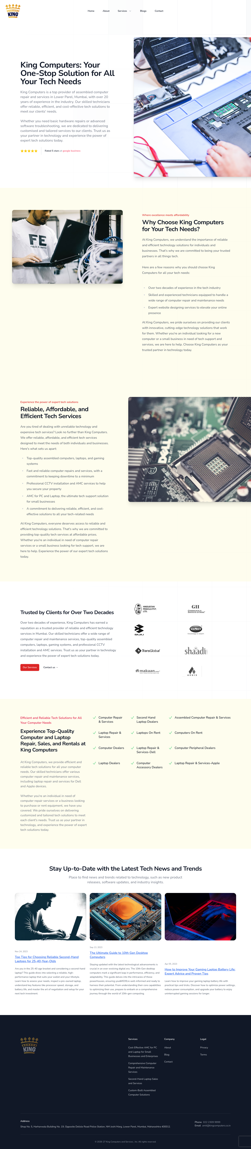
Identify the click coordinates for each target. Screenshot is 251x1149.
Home (91, 11)
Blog (166, 1054)
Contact (159, 11)
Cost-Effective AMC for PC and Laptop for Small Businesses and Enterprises (143, 1052)
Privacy (204, 1047)
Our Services (30, 667)
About (106, 11)
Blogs (143, 11)
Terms (203, 1054)
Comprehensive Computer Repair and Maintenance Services (142, 1068)
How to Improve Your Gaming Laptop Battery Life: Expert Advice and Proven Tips (200, 971)
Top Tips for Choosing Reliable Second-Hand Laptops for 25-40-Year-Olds (47, 959)
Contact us (50, 667)
